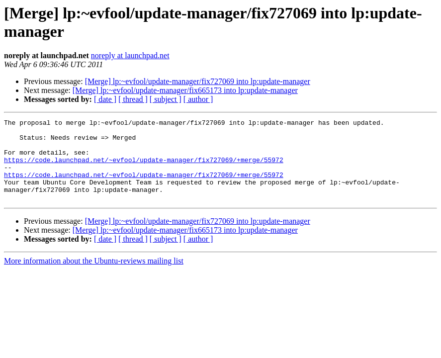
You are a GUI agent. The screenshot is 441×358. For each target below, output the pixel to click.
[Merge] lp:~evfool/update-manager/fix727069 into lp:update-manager (197, 81)
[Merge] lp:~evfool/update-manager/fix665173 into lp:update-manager (185, 90)
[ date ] (105, 99)
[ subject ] (165, 99)
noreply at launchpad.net (130, 55)
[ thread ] (133, 99)
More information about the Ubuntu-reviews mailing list (93, 277)
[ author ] (198, 99)
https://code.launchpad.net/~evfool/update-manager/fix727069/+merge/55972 (143, 168)
